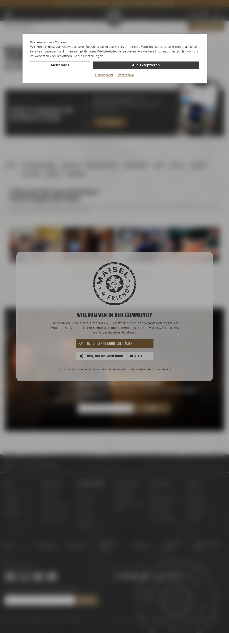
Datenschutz (104, 74)
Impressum (125, 74)
